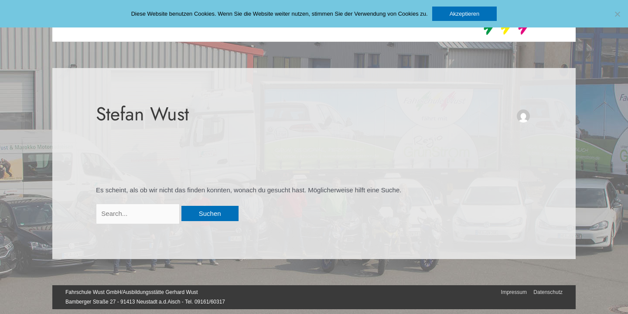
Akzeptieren (465, 13)
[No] (617, 14)
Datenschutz (548, 292)
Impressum (514, 292)
